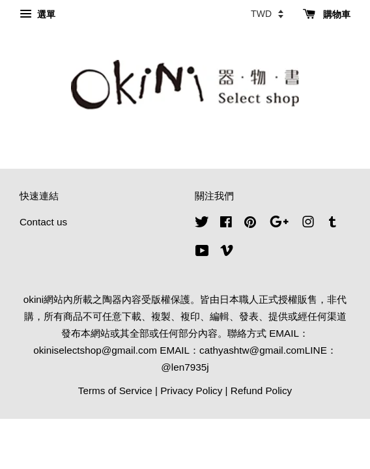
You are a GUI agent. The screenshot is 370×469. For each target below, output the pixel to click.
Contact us (43, 221)
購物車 (326, 14)
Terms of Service (115, 390)
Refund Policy (261, 390)
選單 (37, 14)
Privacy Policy (191, 390)
